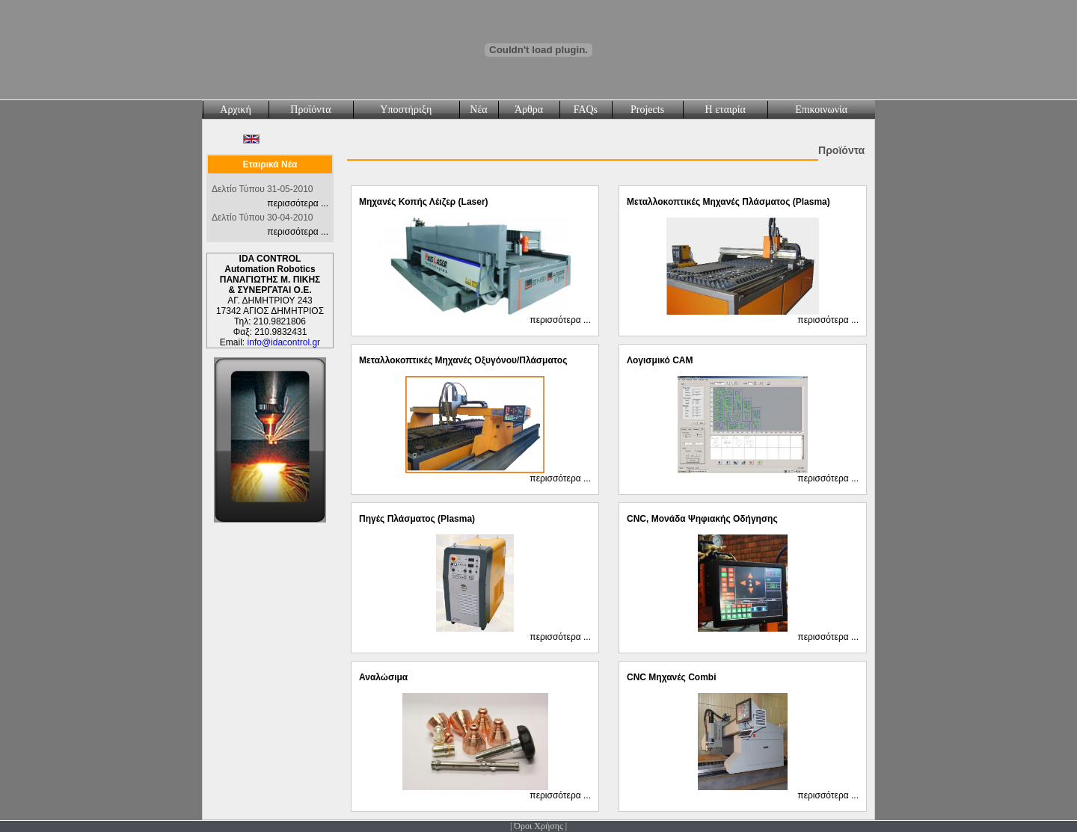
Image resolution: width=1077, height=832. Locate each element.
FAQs (586, 109)
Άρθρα (529, 109)
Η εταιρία (725, 109)
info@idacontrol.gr (284, 342)
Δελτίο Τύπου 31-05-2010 (262, 189)
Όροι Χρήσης (538, 826)
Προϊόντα (310, 109)
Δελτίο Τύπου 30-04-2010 (262, 217)
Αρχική (235, 109)
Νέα (478, 109)
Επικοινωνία (821, 109)
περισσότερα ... (297, 203)
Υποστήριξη (406, 109)
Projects (647, 109)
